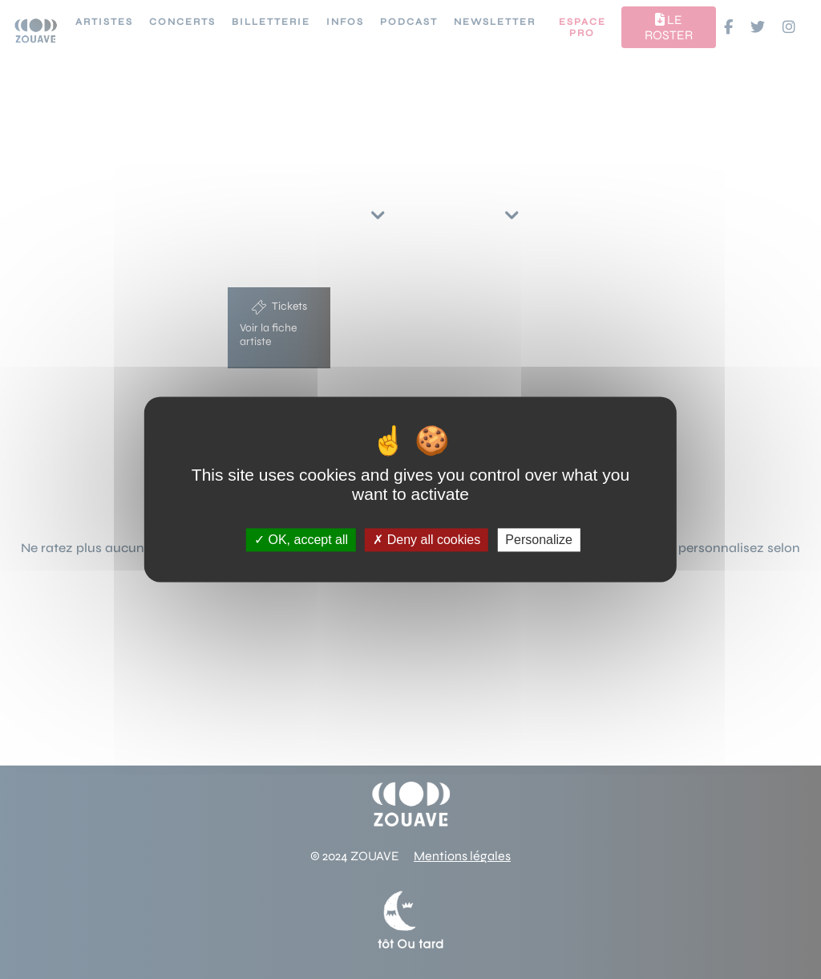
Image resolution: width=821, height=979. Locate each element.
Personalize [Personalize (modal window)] (538, 539)
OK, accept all (301, 539)
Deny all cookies (426, 539)
